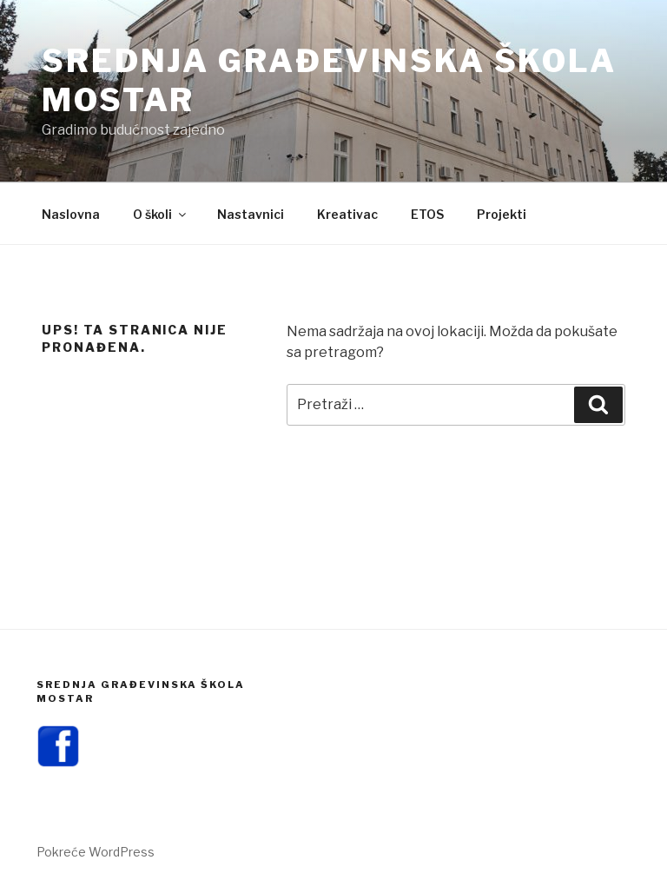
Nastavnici (250, 214)
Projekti (501, 214)
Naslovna (71, 214)
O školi (160, 214)
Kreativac (347, 214)
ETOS (427, 214)
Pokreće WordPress (95, 851)
